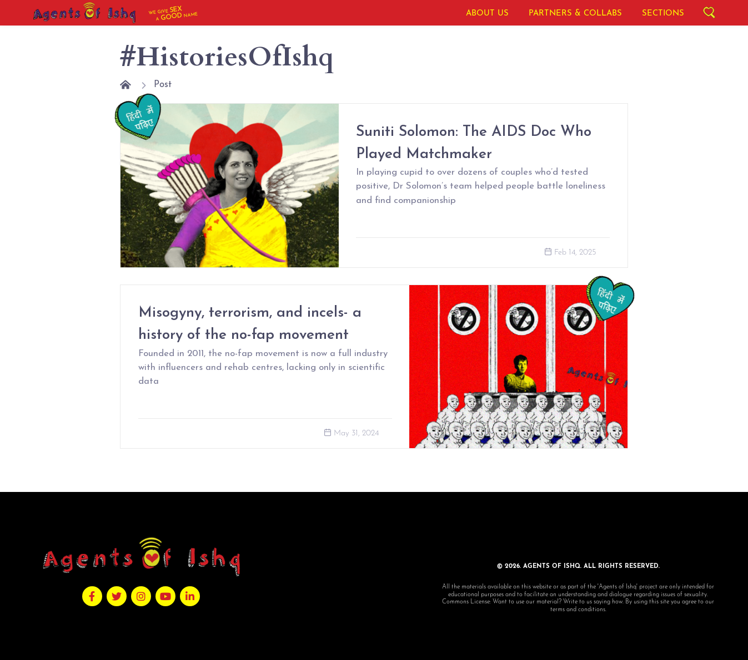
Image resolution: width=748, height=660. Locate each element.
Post (163, 84)
